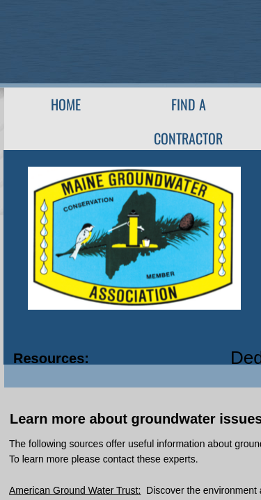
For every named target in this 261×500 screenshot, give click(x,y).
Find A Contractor (188, 121)
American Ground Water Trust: (75, 490)
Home (66, 104)
